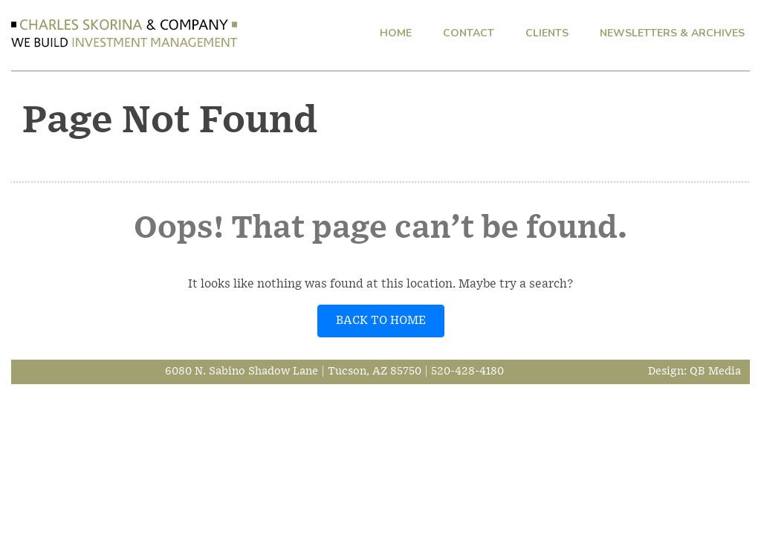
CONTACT (468, 33)
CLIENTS (547, 33)
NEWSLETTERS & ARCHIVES (672, 33)
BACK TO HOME (381, 320)
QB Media (715, 371)
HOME (396, 33)
